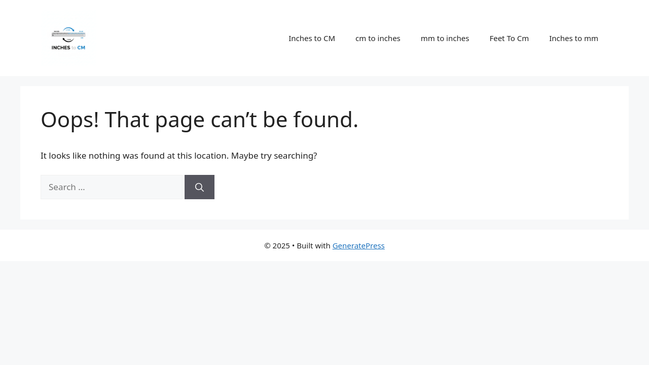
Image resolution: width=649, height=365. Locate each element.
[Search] (199, 187)
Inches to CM (312, 38)
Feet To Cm (509, 38)
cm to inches (378, 38)
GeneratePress (359, 245)
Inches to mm (573, 38)
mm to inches (445, 38)
